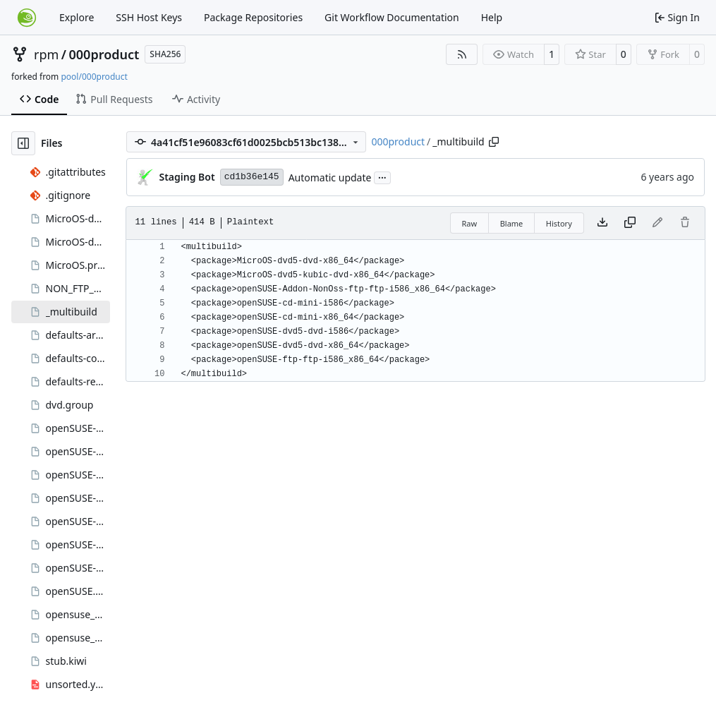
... (382, 176)
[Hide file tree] (23, 143)
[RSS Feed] (462, 54)
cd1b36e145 (251, 176)
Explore (76, 17)
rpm (46, 54)
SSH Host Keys (149, 17)
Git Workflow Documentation (391, 17)
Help (492, 17)
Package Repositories (253, 17)
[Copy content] (630, 223)
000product (104, 54)
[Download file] (602, 223)
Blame (511, 223)
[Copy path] (494, 142)
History (559, 223)
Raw (470, 223)
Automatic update (330, 177)
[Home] (27, 17)
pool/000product (94, 77)
